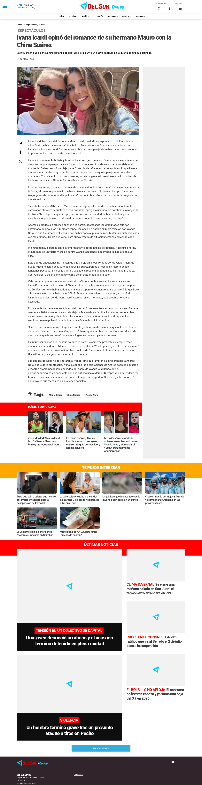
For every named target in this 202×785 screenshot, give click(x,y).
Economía (98, 16)
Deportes (126, 16)
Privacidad (78, 753)
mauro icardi (55, 395)
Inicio (20, 25)
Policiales (73, 16)
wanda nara (91, 395)
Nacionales (112, 16)
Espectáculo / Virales (35, 25)
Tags (36, 394)
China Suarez (73, 395)
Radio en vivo (161, 4)
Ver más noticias (101, 727)
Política (85, 16)
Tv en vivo (178, 4)
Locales (60, 16)
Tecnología (140, 16)
